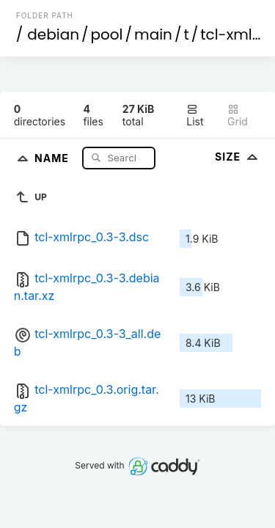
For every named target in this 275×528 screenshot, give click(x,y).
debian (53, 34)
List (194, 115)
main (153, 34)
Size (238, 156)
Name (53, 157)
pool (107, 34)
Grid (237, 115)
